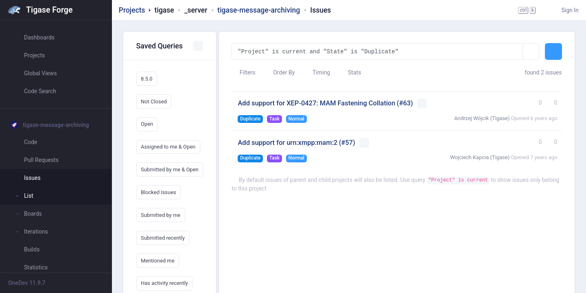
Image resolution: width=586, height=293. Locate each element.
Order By (280, 72)
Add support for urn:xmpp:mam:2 (287, 142)
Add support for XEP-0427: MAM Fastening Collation (316, 103)
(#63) (405, 103)
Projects (132, 10)
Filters (243, 72)
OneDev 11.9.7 (27, 283)
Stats (350, 72)
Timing (317, 72)
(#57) (347, 142)
